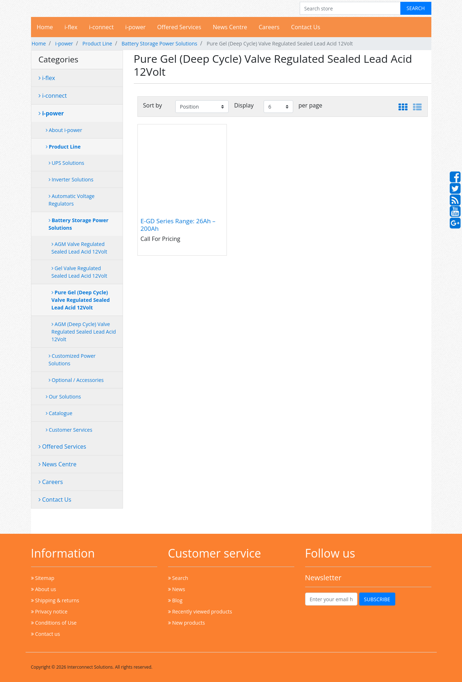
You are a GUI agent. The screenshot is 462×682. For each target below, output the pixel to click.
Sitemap (42, 578)
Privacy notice (49, 611)
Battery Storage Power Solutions (159, 43)
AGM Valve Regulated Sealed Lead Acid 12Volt (79, 248)
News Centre (230, 27)
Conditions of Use (54, 622)
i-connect (101, 27)
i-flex (71, 27)
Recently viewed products (200, 611)
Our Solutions (63, 396)
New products (186, 622)
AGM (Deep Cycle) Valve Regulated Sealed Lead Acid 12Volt (84, 332)
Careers (269, 27)
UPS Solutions (66, 162)
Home (45, 27)
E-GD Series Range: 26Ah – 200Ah (178, 224)
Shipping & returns (55, 600)
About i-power (64, 130)
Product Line (97, 43)
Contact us (45, 633)
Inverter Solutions (71, 179)
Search (178, 578)
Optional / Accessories (76, 380)
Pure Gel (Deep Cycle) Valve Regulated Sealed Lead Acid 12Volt (81, 300)
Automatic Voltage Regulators (72, 200)
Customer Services (69, 429)
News (176, 589)
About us (43, 589)
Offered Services (179, 27)
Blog (175, 600)
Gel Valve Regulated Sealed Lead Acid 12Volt (79, 272)
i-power (135, 27)
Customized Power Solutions (72, 359)
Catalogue (59, 413)
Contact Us (305, 27)
